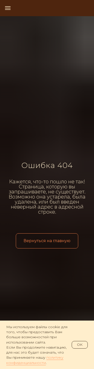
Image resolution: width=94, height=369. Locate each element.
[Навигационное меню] (8, 8)
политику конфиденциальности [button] (34, 360)
